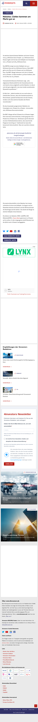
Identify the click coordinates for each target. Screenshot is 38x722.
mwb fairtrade (6, 664)
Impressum (24, 709)
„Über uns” (8, 616)
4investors (4, 9)
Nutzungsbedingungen (16, 460)
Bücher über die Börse (8, 651)
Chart (14, 218)
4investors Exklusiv (8, 653)
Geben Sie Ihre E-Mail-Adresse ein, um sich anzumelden (17, 425)
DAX (4, 686)
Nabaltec (9, 9)
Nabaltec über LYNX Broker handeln (19, 253)
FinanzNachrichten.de (8, 660)
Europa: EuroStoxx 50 (8, 702)
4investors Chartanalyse (9, 655)
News (18, 218)
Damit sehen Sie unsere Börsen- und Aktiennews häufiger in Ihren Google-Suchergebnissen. (19, 139)
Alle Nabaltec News (12, 236)
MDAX (5, 688)
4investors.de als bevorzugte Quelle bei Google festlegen (19, 134)
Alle (33, 3)
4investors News (7, 657)
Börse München (7, 662)
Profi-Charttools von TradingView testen (19, 294)
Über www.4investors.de (15, 709)
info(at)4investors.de (7, 625)
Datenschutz (31, 709)
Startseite (6, 709)
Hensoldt (18, 373)
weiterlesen (6, 366)
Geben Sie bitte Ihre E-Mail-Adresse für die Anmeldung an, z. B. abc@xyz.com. (18, 434)
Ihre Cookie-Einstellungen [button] (19, 712)
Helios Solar (19, 355)
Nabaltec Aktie (10, 240)
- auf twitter (29, 23)
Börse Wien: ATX (7, 700)
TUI (17, 389)
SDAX (4, 690)
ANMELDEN (9, 464)
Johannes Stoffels (23, 23)
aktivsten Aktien (5, 643)
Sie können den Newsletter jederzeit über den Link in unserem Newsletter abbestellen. (18, 445)
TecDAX (5, 692)
